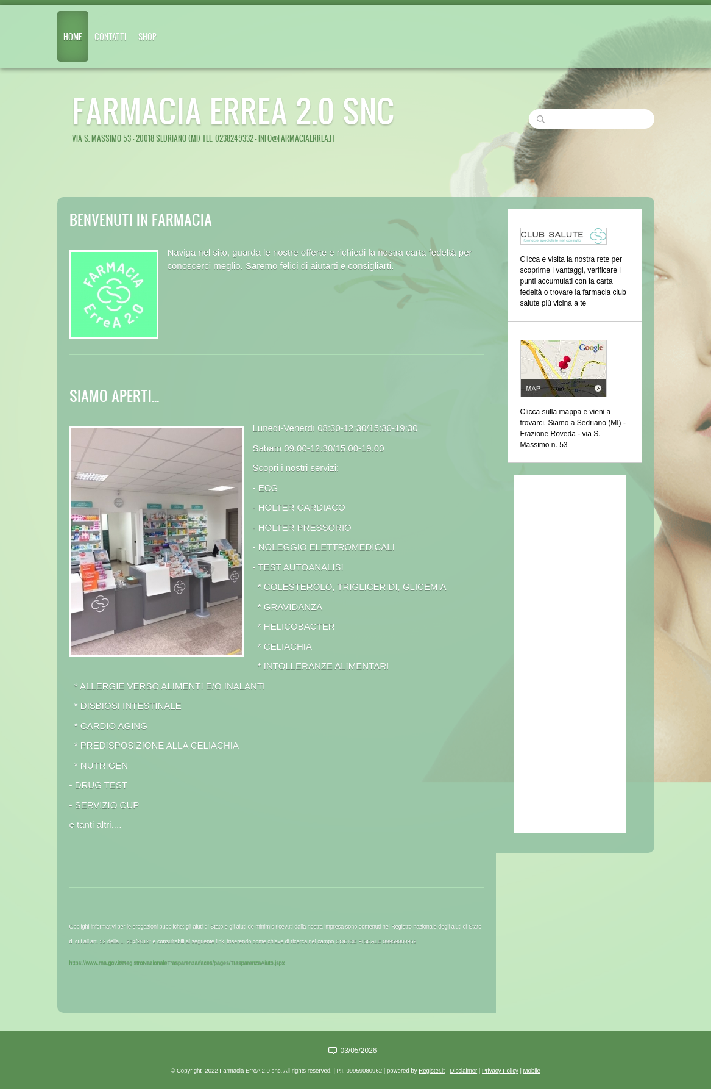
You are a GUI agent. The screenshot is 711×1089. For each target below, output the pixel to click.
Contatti (110, 36)
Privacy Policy (500, 1070)
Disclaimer (463, 1070)
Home (72, 36)
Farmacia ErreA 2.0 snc (233, 110)
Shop (147, 36)
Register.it (432, 1070)
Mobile (531, 1070)
